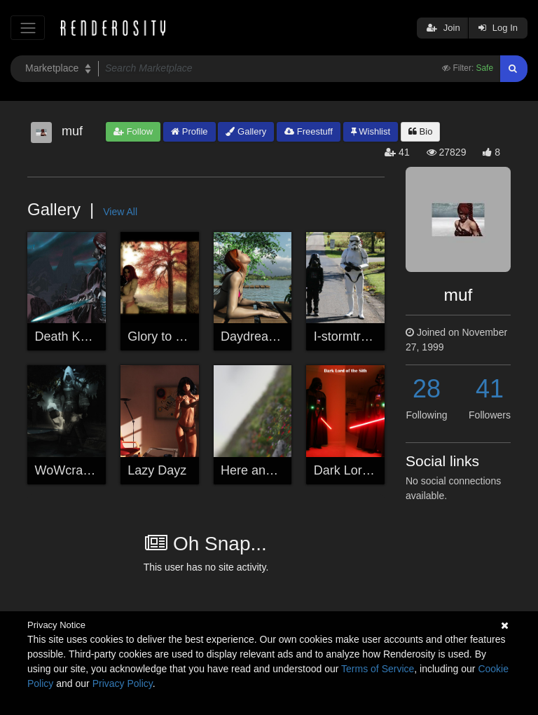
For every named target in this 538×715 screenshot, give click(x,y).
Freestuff (308, 131)
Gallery (246, 131)
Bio (420, 131)
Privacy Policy (122, 683)
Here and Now (261, 470)
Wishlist (370, 131)
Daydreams (253, 336)
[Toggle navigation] (28, 27)
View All (120, 211)
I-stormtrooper (353, 336)
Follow (133, 131)
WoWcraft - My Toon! (93, 470)
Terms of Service (377, 668)
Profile (189, 131)
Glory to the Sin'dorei (186, 336)
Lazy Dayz (156, 470)
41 (490, 388)
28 (427, 388)
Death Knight (71, 336)
